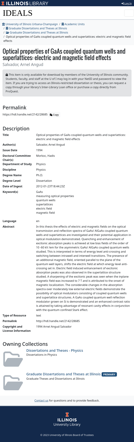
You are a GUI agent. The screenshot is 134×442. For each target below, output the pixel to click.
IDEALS (18, 13)
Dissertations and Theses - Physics (54, 350)
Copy (54, 114)
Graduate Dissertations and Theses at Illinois (36, 28)
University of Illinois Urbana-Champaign (30, 24)
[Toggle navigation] (129, 13)
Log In (126, 3)
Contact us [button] (41, 400)
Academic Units (73, 24)
